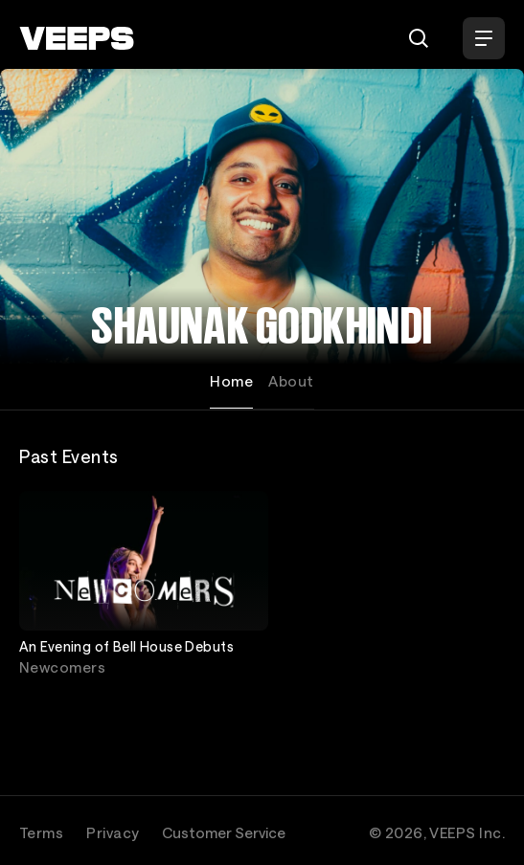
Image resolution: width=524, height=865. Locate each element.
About (290, 380)
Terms (41, 832)
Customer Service (223, 832)
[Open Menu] (484, 38)
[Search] (419, 38)
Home (231, 380)
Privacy (112, 832)
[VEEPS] (76, 38)
